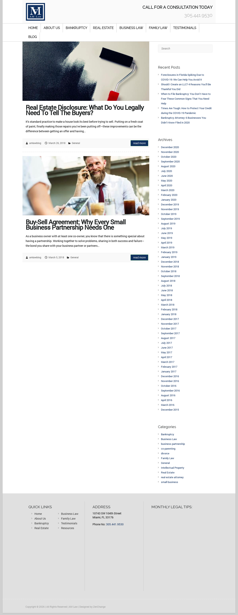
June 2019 (167, 233)
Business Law (131, 28)
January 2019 (168, 257)
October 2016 (168, 386)
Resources (67, 528)
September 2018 (170, 276)
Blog (32, 37)
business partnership (173, 444)
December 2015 (170, 409)
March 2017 (167, 362)
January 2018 (168, 314)
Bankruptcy (76, 28)
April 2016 (166, 400)
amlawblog (35, 143)
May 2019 (166, 238)
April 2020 (166, 185)
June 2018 (167, 290)
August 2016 (168, 395)
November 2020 (170, 152)
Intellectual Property (172, 467)
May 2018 (166, 295)
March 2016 (167, 405)
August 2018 (168, 281)
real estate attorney (172, 477)
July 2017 (166, 343)
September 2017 (170, 333)
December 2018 (170, 261)
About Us (52, 28)
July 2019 (166, 228)
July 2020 (166, 171)
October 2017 (168, 328)
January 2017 (168, 371)
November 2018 (170, 266)
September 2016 (170, 390)
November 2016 (170, 381)
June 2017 (167, 347)
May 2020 (166, 180)
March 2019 (167, 247)
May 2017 (166, 352)
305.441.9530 (115, 524)
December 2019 (170, 204)
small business (169, 482)
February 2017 (169, 366)
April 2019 (166, 242)
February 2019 (169, 252)
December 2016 (170, 376)
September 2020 (170, 161)
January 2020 (168, 199)
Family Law (158, 28)
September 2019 (170, 219)
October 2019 (168, 214)
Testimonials (184, 28)
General (76, 143)
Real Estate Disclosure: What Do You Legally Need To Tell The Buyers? (85, 109)
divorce (165, 453)
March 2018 (167, 304)
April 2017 (166, 357)
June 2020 (167, 176)
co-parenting (168, 448)
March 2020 (167, 190)
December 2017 (170, 319)
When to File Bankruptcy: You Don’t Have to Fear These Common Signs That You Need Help (186, 98)
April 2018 (166, 300)
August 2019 (168, 223)
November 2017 (170, 323)
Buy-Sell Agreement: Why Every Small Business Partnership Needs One (76, 224)
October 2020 (168, 156)
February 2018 (169, 309)
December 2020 (170, 147)
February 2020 (169, 195)
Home (33, 28)
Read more (139, 143)
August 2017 (168, 338)
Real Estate (103, 28)
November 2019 (170, 209)
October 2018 (168, 271)
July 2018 (166, 285)
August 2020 (168, 166)
